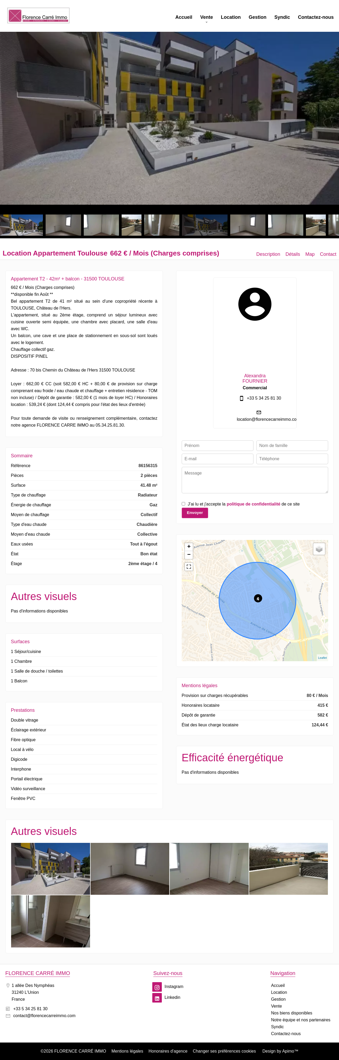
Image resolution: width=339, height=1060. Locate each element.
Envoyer (194, 512)
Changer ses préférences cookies (224, 1051)
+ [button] (189, 547)
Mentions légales (127, 1051)
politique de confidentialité (253, 504)
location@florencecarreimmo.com (268, 419)
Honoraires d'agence (168, 1051)
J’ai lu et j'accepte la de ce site (244, 504)
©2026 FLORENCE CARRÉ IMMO (73, 1051)
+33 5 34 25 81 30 (264, 398)
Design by (279, 1051)
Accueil (38, 15)
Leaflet (322, 657)
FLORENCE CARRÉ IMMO (37, 973)
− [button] (189, 555)
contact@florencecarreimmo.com (44, 1015)
